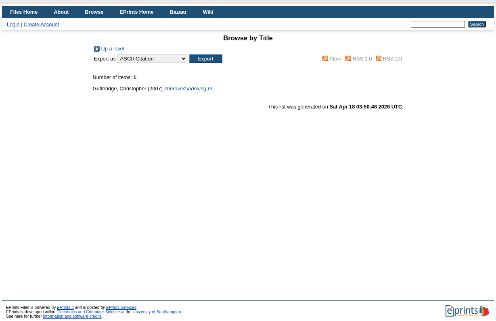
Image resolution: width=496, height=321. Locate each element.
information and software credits (72, 316)
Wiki (208, 12)
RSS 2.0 (392, 59)
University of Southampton (156, 312)
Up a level (112, 49)
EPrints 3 (65, 307)
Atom (335, 59)
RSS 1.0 (362, 59)
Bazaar (178, 12)
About (61, 12)
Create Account (41, 24)
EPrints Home (136, 12)
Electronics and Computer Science (88, 312)
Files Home (24, 12)
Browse (94, 12)
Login (13, 24)
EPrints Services (121, 307)
